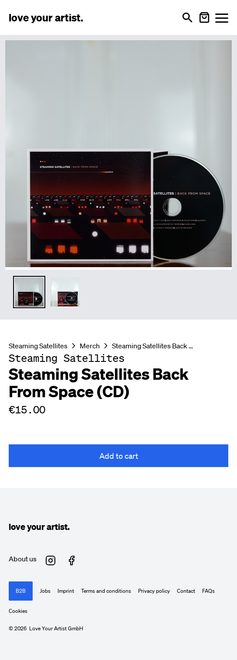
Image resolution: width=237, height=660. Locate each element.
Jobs (45, 591)
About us (23, 558)
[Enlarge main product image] (118, 153)
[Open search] (187, 17)
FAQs (208, 591)
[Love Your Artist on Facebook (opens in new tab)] (71, 560)
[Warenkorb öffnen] (204, 17)
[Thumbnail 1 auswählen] (29, 292)
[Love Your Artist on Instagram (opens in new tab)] (51, 560)
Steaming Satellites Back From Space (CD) (154, 345)
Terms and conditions (106, 591)
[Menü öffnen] (221, 17)
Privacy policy (154, 591)
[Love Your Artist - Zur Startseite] (46, 17)
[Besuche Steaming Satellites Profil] (67, 358)
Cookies (18, 611)
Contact (186, 591)
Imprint (66, 591)
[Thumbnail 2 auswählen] (65, 292)
